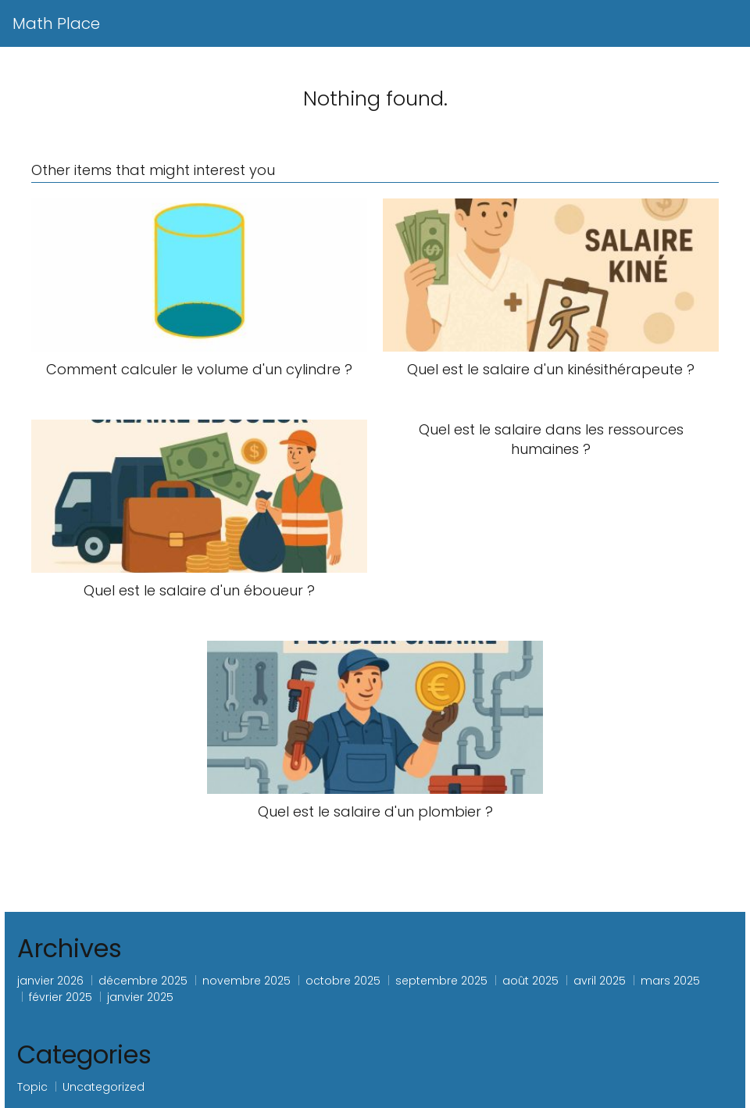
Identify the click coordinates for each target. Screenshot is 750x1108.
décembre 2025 (143, 980)
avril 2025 (599, 980)
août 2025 (530, 980)
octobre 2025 (342, 980)
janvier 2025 (140, 997)
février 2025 (60, 997)
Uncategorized (103, 1087)
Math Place (56, 23)
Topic (32, 1087)
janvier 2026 (50, 980)
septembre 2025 (441, 980)
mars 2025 (670, 980)
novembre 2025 (246, 980)
